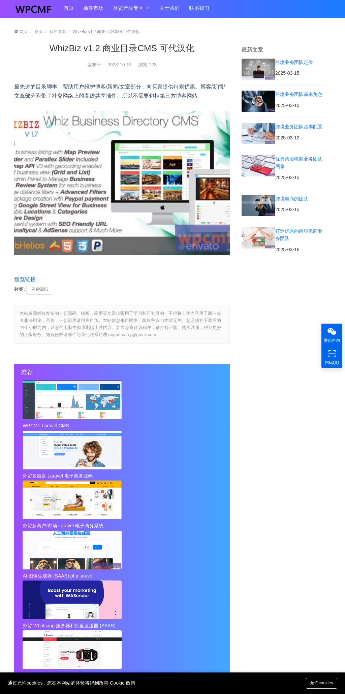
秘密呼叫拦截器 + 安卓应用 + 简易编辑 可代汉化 (164, 582)
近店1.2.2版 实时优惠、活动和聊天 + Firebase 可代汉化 (61, 582)
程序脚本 (58, 31)
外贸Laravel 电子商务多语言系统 (188, 474)
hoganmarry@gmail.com (188, 631)
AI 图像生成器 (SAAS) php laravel (54, 474)
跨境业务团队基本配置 (43, 555)
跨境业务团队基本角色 (146, 541)
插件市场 (91, 10)
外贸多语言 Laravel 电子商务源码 (121, 425)
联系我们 (193, 10)
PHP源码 (40, 289)
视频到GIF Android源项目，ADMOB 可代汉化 (61, 595)
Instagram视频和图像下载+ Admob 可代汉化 (164, 595)
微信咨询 (331, 334)
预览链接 (25, 279)
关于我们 (165, 10)
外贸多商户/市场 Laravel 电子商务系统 (188, 425)
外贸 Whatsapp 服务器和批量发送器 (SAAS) (121, 474)
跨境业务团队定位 (39, 541)
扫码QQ (331, 357)
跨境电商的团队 (36, 568)
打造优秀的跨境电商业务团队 (153, 568)
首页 (68, 10)
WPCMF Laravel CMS (46, 425)
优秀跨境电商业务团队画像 (151, 555)
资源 (38, 31)
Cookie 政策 (122, 683)
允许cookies (320, 682)
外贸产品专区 (127, 11)
